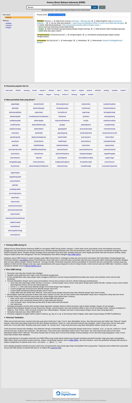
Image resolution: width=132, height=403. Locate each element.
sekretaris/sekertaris (15, 210)
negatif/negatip (109, 154)
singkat (82, 94)
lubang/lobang (109, 116)
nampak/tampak (110, 141)
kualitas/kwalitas (110, 104)
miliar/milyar (109, 137)
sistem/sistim (15, 214)
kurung (56, 94)
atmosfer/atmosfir (15, 149)
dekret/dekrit (38, 129)
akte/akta (15, 108)
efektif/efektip (39, 145)
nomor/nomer (109, 162)
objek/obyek (15, 173)
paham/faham (15, 181)
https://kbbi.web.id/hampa (57, 15)
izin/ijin (85, 121)
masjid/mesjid (109, 125)
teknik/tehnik (15, 226)
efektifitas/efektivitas (38, 149)
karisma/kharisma (86, 149)
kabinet (51, 90)
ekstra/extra (38, 154)
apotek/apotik (15, 137)
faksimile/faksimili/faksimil (38, 166)
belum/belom (15, 158)
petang (106, 90)
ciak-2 (59, 90)
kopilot (81, 90)
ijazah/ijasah (62, 158)
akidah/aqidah (15, 116)
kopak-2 (43, 90)
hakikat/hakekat (62, 145)
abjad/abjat (15, 104)
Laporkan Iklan (56, 348)
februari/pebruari (62, 104)
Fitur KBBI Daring (74, 254)
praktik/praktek (15, 189)
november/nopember (109, 166)
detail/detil (39, 133)
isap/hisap (86, 112)
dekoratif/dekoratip (39, 125)
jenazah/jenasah (86, 129)
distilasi (8, 23)
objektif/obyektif (15, 177)
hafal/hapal (62, 141)
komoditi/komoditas (86, 158)
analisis (90, 94)
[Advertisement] (82, 61)
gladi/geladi (62, 129)
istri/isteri (86, 116)
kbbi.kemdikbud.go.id (33, 266)
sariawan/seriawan (15, 206)
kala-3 (74, 90)
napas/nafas (109, 145)
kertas (34, 90)
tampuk (89, 90)
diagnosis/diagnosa (39, 137)
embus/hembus (38, 162)
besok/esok (15, 166)
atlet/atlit (15, 145)
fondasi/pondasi (62, 108)
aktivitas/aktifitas (15, 112)
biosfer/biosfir (39, 104)
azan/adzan (15, 154)
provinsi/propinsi (15, 193)
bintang (74, 94)
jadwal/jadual (86, 125)
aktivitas (98, 90)
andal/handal (15, 125)
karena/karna (86, 141)
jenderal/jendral (86, 133)
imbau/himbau (62, 166)
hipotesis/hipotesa (62, 154)
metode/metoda (109, 129)
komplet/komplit (86, 162)
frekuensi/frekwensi (62, 121)
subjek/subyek (15, 222)
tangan (8, 27)
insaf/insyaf (86, 108)
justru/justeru (86, 137)
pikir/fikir (15, 185)
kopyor (48, 94)
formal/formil (62, 112)
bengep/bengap (15, 162)
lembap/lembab (109, 112)
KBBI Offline (74, 340)
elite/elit (39, 158)
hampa (8, 17)
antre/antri (15, 133)
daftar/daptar (39, 121)
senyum (9, 25)
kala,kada (9, 90)
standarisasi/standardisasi (15, 218)
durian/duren (38, 141)
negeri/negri (109, 158)
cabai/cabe (39, 112)
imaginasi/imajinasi (62, 162)
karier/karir (86, 145)
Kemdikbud (24, 260)
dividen (18, 90)
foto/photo (62, 116)
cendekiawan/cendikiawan (38, 116)
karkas (41, 94)
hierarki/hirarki (62, 149)
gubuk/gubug (62, 133)
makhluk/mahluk (110, 121)
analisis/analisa (15, 129)
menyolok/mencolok (109, 133)
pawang (27, 90)
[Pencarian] (59, 7)
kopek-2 (123, 90)
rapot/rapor (15, 197)
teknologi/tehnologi (15, 231)
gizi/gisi (62, 125)
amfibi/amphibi (15, 121)
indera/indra (85, 104)
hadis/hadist (62, 137)
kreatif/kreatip (86, 166)
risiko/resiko (15, 202)
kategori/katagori (86, 154)
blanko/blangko (38, 108)
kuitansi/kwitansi (110, 108)
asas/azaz (15, 141)
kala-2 (66, 90)
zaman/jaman (15, 235)
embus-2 (65, 94)
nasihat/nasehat (110, 149)
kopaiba (115, 90)
